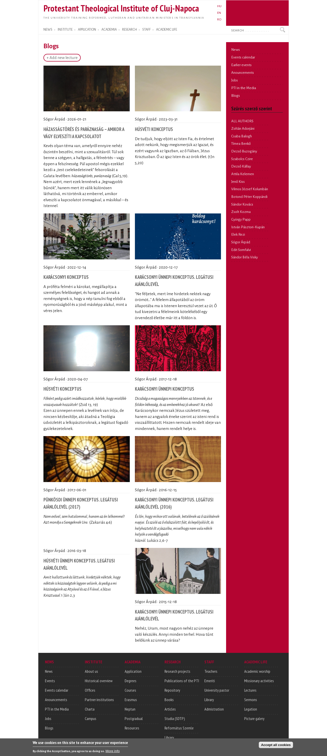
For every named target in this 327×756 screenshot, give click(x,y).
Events (50, 680)
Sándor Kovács (242, 204)
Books (169, 699)
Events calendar (243, 57)
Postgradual (134, 718)
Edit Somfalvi (241, 250)
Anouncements (242, 73)
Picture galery (254, 718)
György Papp (241, 219)
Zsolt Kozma (241, 212)
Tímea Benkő (241, 144)
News (235, 50)
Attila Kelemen (242, 174)
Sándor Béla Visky (244, 257)
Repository (172, 690)
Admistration (214, 709)
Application (133, 671)
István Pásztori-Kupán (248, 227)
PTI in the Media (243, 88)
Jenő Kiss (238, 182)
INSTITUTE (65, 29)
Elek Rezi (238, 234)
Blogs (235, 96)
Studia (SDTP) (175, 718)
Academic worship (257, 671)
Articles (170, 709)
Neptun (130, 709)
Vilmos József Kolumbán (249, 189)
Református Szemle (179, 727)
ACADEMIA (109, 29)
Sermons (250, 699)
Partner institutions (99, 699)
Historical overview (98, 680)
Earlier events (241, 65)
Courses (130, 690)
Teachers (210, 671)
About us (91, 671)
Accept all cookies (276, 745)
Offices (90, 690)
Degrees (130, 680)
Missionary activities (259, 680)
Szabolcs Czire (242, 159)
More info (113, 751)
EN (219, 13)
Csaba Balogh (241, 136)
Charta (90, 709)
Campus (90, 718)
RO (219, 19)
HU (219, 6)
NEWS (47, 29)
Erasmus (131, 699)
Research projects (177, 671)
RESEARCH (129, 29)
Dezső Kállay (241, 166)
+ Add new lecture (62, 58)
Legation (250, 709)
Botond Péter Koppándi (249, 197)
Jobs (234, 80)
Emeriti (209, 680)
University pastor (216, 690)
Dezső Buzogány (244, 151)
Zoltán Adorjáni (242, 128)
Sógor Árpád (240, 242)
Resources (132, 727)
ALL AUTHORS (242, 121)
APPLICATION (87, 29)
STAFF (146, 29)
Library (169, 737)
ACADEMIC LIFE (166, 29)
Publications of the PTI (182, 680)
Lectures (250, 690)
